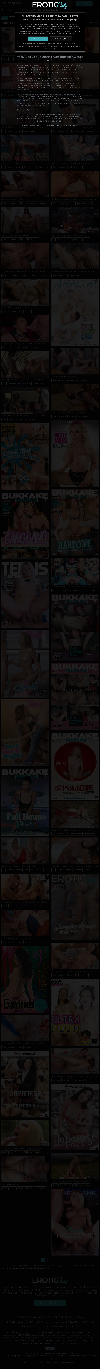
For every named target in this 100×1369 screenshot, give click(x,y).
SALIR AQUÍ (60, 39)
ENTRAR (38, 39)
